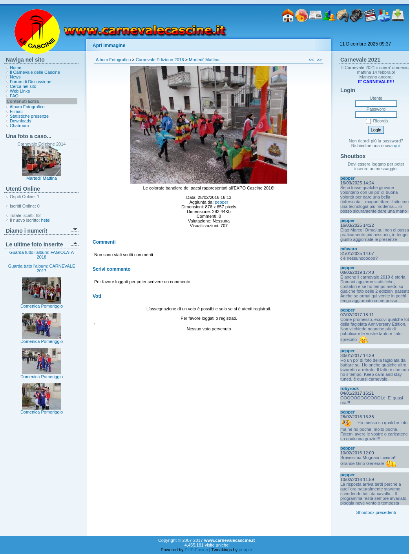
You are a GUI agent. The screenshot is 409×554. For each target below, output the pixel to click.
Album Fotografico (26, 106)
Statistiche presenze (29, 116)
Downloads (20, 120)
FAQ (14, 95)
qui (397, 145)
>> (319, 59)
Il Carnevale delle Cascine (35, 72)
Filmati (16, 111)
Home (15, 67)
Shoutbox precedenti (376, 512)
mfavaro (348, 248)
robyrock (349, 388)
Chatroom (19, 125)
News (15, 77)
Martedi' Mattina (41, 178)
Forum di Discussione (30, 81)
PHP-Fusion (196, 549)
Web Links (20, 91)
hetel (46, 220)
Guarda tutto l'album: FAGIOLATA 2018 (41, 254)
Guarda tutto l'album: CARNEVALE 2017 (41, 268)
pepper (221, 202)
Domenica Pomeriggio (41, 304)
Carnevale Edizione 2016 (160, 59)
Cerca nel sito (23, 86)
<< (311, 59)
